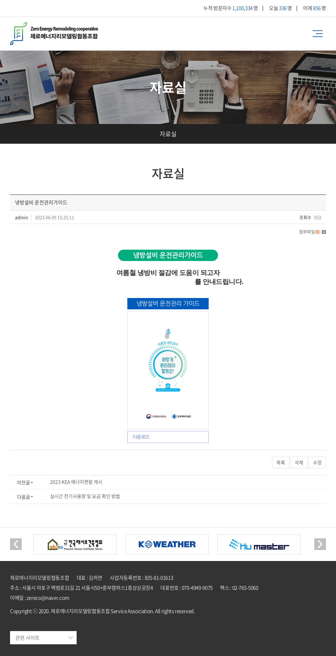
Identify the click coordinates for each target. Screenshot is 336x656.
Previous (16, 544)
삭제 (299, 462)
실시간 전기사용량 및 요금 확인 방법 (85, 496)
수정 (317, 462)
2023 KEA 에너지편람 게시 (76, 481)
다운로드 (141, 437)
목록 (280, 462)
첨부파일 (312, 231)
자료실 (168, 133)
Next (320, 544)
